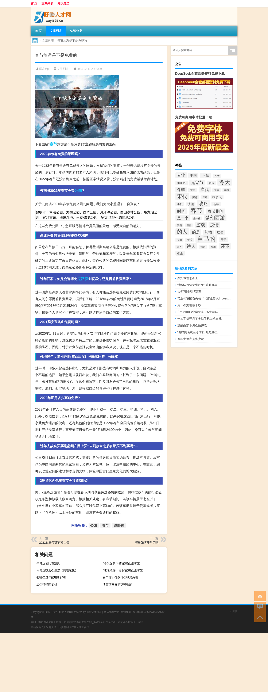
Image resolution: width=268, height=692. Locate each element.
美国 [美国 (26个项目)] (179, 240)
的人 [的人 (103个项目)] (182, 231)
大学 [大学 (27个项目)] (216, 190)
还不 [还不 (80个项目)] (225, 246)
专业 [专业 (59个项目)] (181, 175)
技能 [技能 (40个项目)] (190, 204)
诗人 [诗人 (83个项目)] (191, 246)
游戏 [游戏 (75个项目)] (200, 224)
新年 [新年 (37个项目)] (216, 204)
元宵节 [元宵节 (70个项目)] (197, 182)
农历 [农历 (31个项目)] (211, 183)
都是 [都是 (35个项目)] (180, 253)
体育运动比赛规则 (48, 563)
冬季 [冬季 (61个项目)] (181, 189)
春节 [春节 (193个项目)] (196, 210)
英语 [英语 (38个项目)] (223, 239)
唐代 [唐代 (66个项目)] (205, 189)
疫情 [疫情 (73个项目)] (214, 224)
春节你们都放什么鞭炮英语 (120, 577)
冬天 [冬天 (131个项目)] (224, 182)
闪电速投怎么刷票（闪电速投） (57, 570)
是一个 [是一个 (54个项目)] (183, 218)
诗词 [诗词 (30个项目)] (203, 246)
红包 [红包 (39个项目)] (220, 232)
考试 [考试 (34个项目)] (189, 239)
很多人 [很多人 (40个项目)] (217, 197)
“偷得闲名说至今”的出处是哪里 (197, 332)
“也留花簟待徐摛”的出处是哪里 (197, 285)
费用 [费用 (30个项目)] (213, 246)
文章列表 (47, 3)
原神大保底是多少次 (190, 339)
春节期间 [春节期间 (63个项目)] (216, 211)
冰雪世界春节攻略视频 (117, 584)
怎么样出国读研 (46, 584)
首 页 (34, 3)
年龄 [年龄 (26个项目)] (205, 197)
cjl (47, 68)
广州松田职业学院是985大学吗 (197, 312)
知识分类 (63, 3)
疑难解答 (138, 612)
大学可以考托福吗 (189, 291)
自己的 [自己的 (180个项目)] (206, 238)
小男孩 (233, 611)
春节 (53, 144)
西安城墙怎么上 (187, 278)
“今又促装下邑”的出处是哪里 (121, 563)
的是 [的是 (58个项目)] (196, 232)
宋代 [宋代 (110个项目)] (182, 196)
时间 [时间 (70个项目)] (181, 211)
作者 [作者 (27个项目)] (217, 176)
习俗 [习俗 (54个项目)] (205, 175)
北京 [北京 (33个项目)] (192, 190)
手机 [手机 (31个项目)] (180, 204)
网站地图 (126, 612)
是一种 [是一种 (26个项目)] (196, 218)
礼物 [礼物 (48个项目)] (208, 232)
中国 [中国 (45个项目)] (193, 175)
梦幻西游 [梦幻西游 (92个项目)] (215, 217)
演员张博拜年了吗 (146, 542)
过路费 (83, 279)
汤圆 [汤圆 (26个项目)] (179, 225)
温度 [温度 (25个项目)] (189, 225)
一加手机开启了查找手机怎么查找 (199, 318)
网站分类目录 (94, 612)
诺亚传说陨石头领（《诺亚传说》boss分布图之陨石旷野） (205, 298)
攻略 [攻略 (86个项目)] (203, 203)
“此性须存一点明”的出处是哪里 (123, 570)
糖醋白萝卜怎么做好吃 (192, 325)
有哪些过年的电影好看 (51, 577)
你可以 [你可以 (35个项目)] (181, 183)
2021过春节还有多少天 (54, 542)
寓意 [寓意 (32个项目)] (195, 197)
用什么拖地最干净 (189, 305)
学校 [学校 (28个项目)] (226, 190)
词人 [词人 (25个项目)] (179, 247)
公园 (78, 190)
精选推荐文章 (111, 612)
